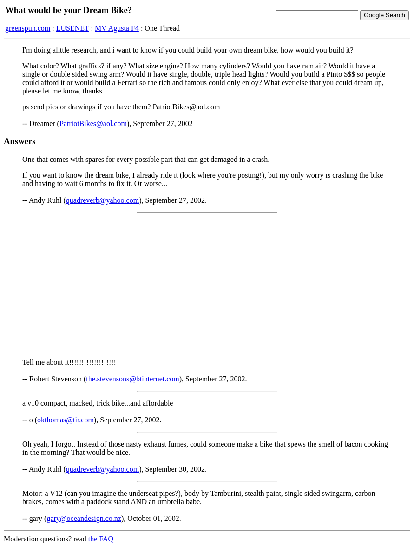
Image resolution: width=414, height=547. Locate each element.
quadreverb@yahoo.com (102, 200)
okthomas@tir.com (65, 420)
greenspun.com (27, 28)
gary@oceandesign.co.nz (83, 518)
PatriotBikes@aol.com (93, 123)
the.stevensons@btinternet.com (132, 379)
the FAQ (100, 539)
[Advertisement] (207, 285)
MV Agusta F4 (117, 28)
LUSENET (72, 28)
